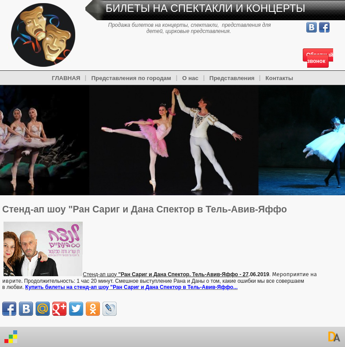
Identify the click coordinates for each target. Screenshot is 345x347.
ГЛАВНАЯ (66, 78)
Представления (232, 78)
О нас (190, 78)
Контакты (279, 78)
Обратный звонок (320, 58)
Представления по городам (131, 78)
